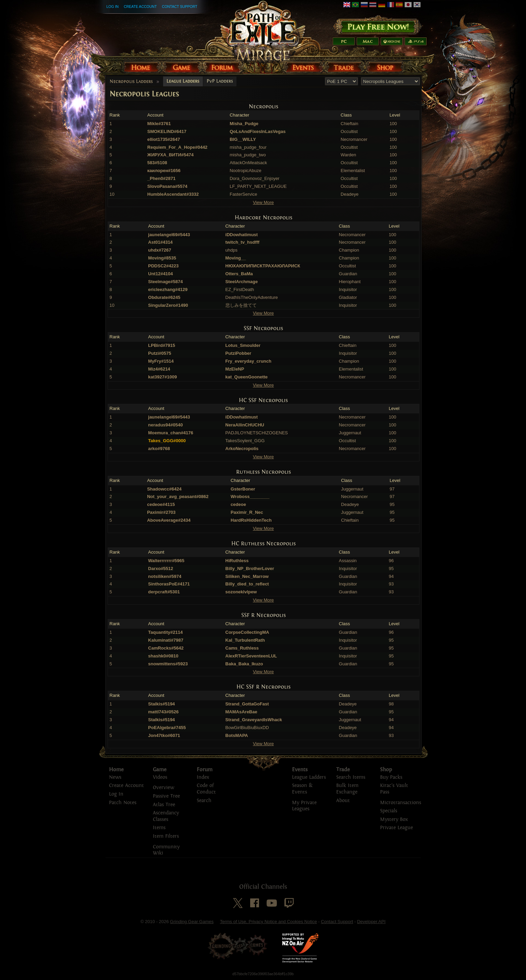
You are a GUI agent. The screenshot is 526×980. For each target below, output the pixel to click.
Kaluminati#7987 (165, 640)
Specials (388, 811)
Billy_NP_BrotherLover (249, 568)
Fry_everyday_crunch (248, 361)
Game (160, 769)
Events (300, 769)
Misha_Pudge (244, 123)
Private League (396, 828)
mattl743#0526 (163, 711)
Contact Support (179, 6)
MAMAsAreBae (241, 711)
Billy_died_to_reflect (247, 583)
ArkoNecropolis (242, 448)
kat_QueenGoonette (246, 376)
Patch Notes (122, 803)
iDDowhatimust (241, 234)
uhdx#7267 (159, 250)
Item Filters (166, 836)
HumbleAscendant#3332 (173, 194)
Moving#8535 (162, 258)
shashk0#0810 (163, 655)
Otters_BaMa (239, 273)
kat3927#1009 (162, 376)
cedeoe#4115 (161, 504)
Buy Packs (391, 777)
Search (204, 800)
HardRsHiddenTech (251, 520)
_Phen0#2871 (161, 178)
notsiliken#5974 (164, 576)
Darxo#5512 (160, 568)
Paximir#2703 (161, 512)
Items (159, 828)
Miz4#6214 (159, 369)
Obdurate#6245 (164, 297)
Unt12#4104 (160, 273)
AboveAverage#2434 (169, 520)
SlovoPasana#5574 (167, 186)
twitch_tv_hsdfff (242, 242)
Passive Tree (166, 796)
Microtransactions (400, 803)
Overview (163, 787)
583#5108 (157, 162)
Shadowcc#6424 (164, 489)
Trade (343, 769)
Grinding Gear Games (191, 921)
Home (116, 769)
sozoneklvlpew (241, 591)
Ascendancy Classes (166, 816)
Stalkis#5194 (161, 703)
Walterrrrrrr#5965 (166, 560)
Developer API (371, 921)
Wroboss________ (250, 496)
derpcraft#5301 (164, 591)
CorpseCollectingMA (247, 632)
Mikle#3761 (159, 123)
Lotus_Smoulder (243, 345)
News (115, 777)
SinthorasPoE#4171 (168, 583)
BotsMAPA (236, 735)
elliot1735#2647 (163, 139)
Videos (160, 777)
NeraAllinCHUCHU (244, 424)
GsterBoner (243, 489)
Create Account (140, 6)
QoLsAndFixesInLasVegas (257, 131)
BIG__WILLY (243, 139)
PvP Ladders (220, 81)
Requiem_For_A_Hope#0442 (177, 147)
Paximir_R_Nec (247, 512)
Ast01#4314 (160, 242)
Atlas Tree (164, 805)
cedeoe (238, 504)
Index (203, 777)
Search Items (350, 777)
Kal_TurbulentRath (245, 640)
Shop (386, 769)
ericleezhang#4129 (167, 289)
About (343, 800)
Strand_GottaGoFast (247, 703)
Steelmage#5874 (165, 281)
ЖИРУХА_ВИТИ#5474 (170, 154)
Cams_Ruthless (242, 648)
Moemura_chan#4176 (170, 432)
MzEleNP (234, 369)
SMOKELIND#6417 (166, 131)
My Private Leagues (304, 806)
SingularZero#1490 (168, 305)
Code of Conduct (206, 789)
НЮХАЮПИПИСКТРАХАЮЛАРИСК (262, 265)
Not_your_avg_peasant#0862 (177, 496)
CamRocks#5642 (165, 648)
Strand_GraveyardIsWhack (253, 719)
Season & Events (302, 789)
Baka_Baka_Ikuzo (244, 663)
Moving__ (235, 258)
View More (263, 202)
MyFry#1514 (160, 361)
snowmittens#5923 (168, 663)
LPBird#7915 (161, 345)
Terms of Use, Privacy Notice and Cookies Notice (268, 921)
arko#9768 (159, 448)
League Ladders (183, 81)
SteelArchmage (241, 281)
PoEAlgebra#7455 (167, 727)
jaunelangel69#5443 (169, 234)
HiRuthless (237, 560)
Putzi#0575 (159, 353)
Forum (204, 769)
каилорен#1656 (164, 170)
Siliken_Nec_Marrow (247, 576)
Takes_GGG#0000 (167, 440)
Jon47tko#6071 (164, 735)
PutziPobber (238, 353)
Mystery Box (394, 819)
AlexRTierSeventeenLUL (251, 655)
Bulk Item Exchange (347, 789)
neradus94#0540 (165, 424)
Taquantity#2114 (165, 632)
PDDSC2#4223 (163, 265)
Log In (113, 6)
